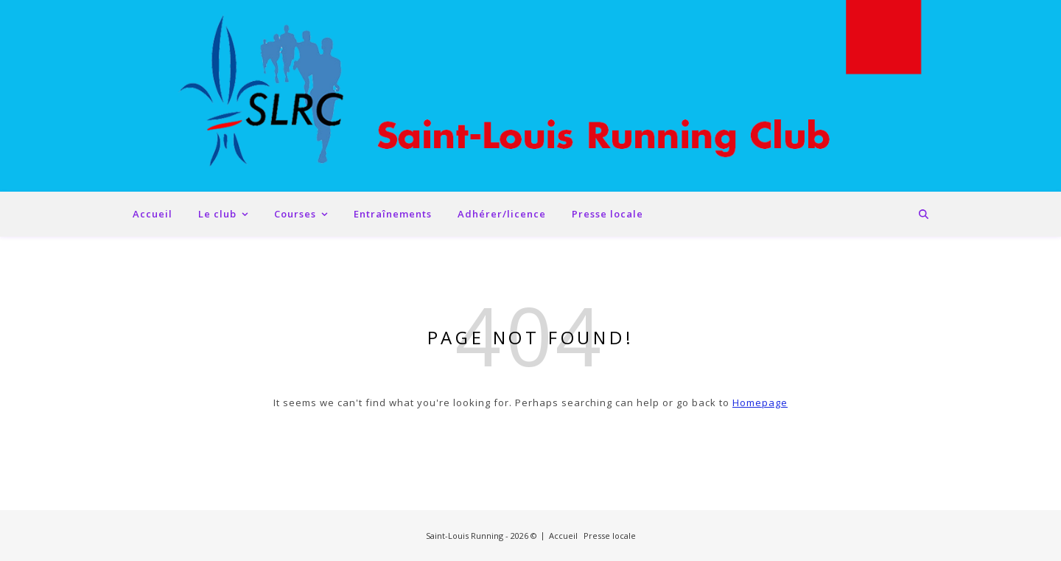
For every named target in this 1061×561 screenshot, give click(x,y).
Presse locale (607, 213)
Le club (217, 213)
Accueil (152, 213)
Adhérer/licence (502, 213)
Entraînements (393, 213)
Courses (295, 213)
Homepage (760, 402)
